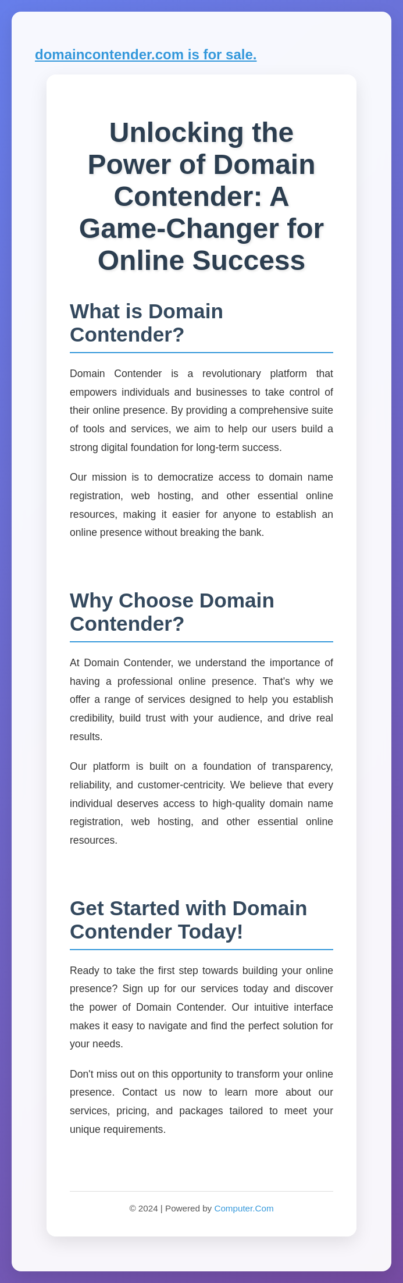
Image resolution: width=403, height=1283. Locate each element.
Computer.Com (243, 1208)
